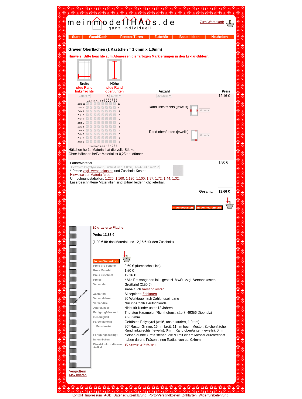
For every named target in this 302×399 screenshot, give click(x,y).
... (182, 178)
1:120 (130, 178)
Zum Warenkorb (212, 22)
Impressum (93, 395)
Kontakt (77, 395)
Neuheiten (219, 37)
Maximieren (78, 375)
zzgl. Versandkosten (98, 171)
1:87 (150, 178)
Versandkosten (153, 289)
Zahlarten (150, 294)
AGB (107, 395)
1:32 (175, 178)
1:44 (167, 178)
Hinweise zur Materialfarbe (90, 174)
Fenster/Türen (131, 37)
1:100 (140, 178)
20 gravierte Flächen (109, 227)
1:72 (158, 178)
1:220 (109, 178)
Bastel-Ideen (189, 37)
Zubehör (161, 37)
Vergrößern (77, 371)
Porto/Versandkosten (164, 395)
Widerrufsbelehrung (214, 395)
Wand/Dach (98, 37)
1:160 (119, 178)
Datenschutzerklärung (130, 395)
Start (76, 37)
